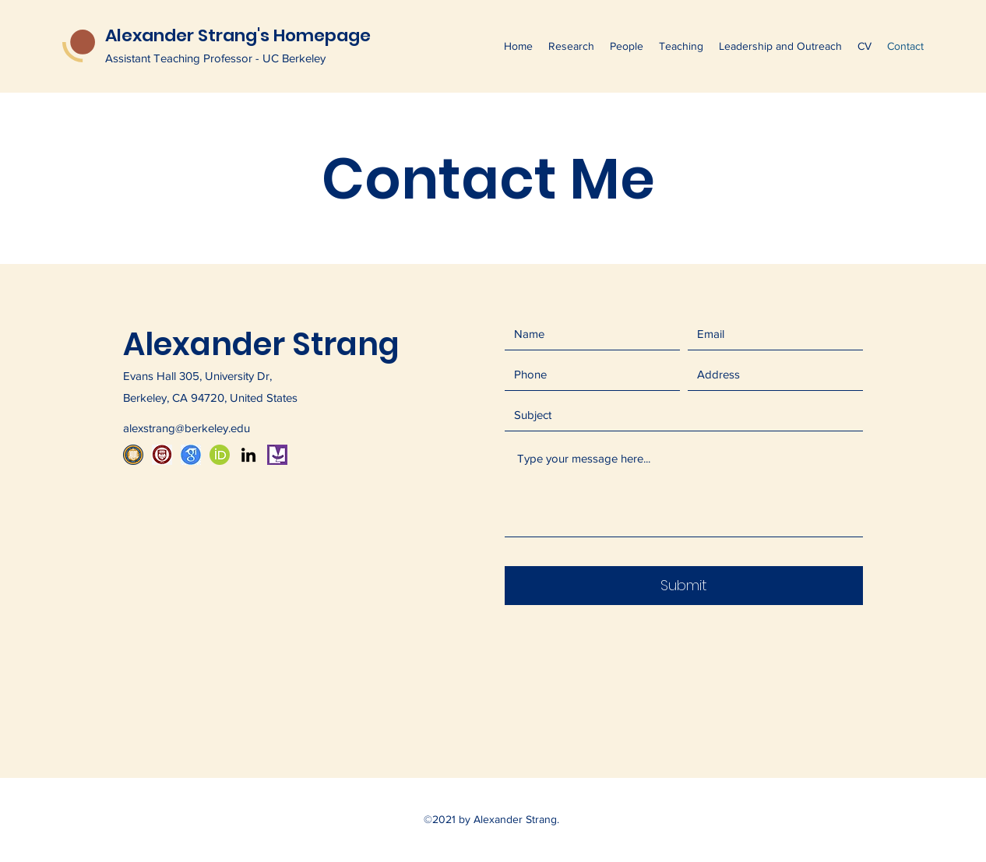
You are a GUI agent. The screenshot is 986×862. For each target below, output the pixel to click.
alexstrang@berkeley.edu (186, 428)
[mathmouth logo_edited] (277, 455)
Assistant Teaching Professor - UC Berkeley (215, 58)
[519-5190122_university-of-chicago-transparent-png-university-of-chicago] (162, 455)
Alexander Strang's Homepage (238, 35)
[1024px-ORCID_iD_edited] (220, 455)
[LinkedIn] (248, 455)
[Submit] (684, 585)
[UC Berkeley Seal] (133, 455)
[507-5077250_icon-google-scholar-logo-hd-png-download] (191, 455)
